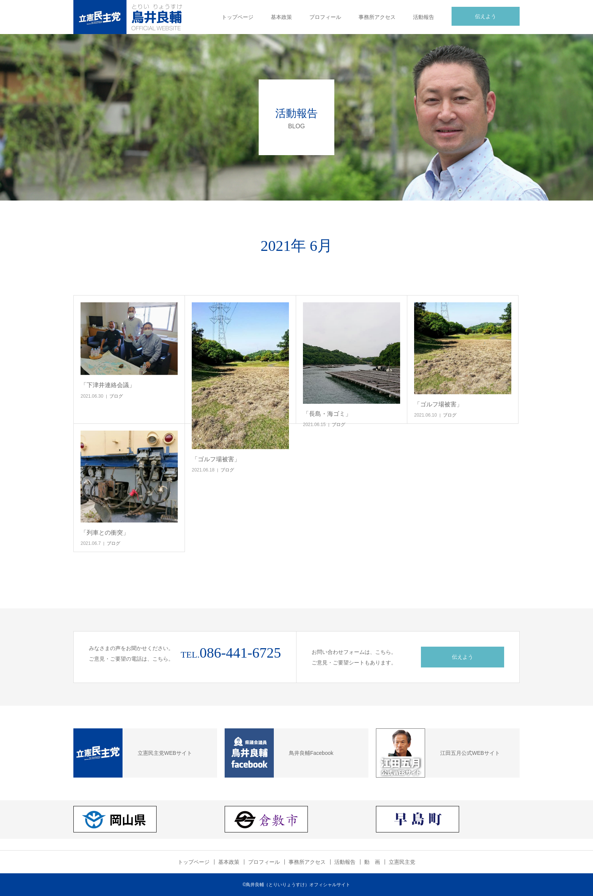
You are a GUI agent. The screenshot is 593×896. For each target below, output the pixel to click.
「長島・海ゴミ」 (327, 414)
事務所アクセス (377, 17)
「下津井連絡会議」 (108, 385)
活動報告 (423, 17)
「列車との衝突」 (105, 532)
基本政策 (281, 17)
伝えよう (485, 16)
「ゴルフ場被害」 (216, 459)
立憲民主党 (402, 862)
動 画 (372, 862)
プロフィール (325, 17)
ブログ (116, 396)
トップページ (237, 17)
